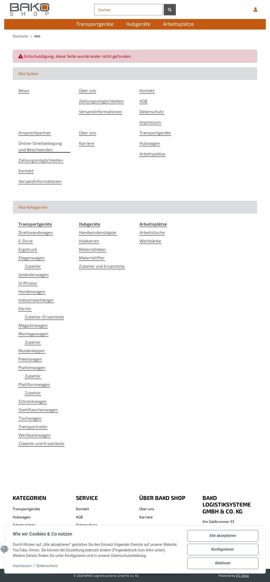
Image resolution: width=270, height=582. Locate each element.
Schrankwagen (32, 401)
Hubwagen (149, 143)
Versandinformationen (100, 111)
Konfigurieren (222, 549)
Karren (24, 308)
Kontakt (147, 90)
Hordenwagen (31, 291)
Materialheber (92, 249)
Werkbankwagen (34, 434)
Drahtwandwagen (35, 232)
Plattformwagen (34, 384)
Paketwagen (30, 358)
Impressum (22, 565)
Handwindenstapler (98, 232)
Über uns (87, 90)
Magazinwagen (33, 325)
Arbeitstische (152, 232)
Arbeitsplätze (152, 153)
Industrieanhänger (36, 299)
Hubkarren (89, 240)
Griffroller (27, 282)
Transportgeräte (155, 132)
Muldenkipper (31, 350)
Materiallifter (92, 257)
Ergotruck (27, 249)
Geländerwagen (33, 274)
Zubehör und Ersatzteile (41, 443)
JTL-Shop (242, 575)
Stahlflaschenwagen (38, 409)
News (23, 90)
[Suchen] (128, 9)
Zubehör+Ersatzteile (44, 316)
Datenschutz (47, 565)
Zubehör (33, 266)
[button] (255, 9)
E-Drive (25, 240)
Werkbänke (150, 240)
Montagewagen (33, 333)
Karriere (86, 143)
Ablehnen (222, 563)
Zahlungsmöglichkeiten (101, 100)
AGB (143, 100)
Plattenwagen (31, 367)
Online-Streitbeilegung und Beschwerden (40, 146)
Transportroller (33, 426)
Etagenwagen (31, 257)
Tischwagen (29, 418)
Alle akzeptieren (222, 536)
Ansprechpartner (34, 132)
